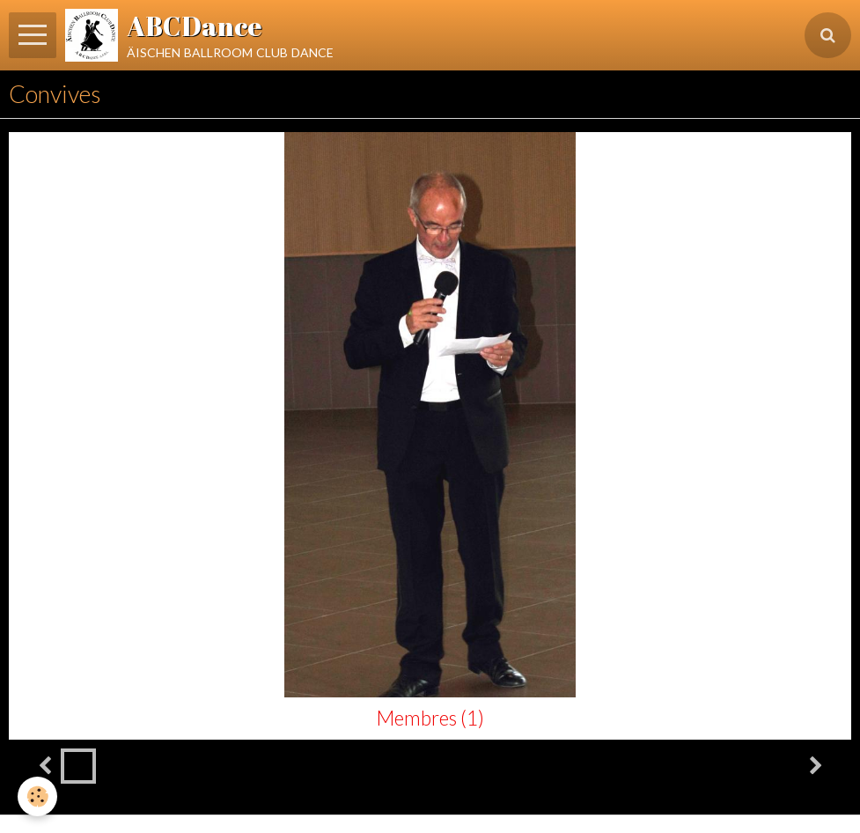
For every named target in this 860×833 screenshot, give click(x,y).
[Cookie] (37, 796)
